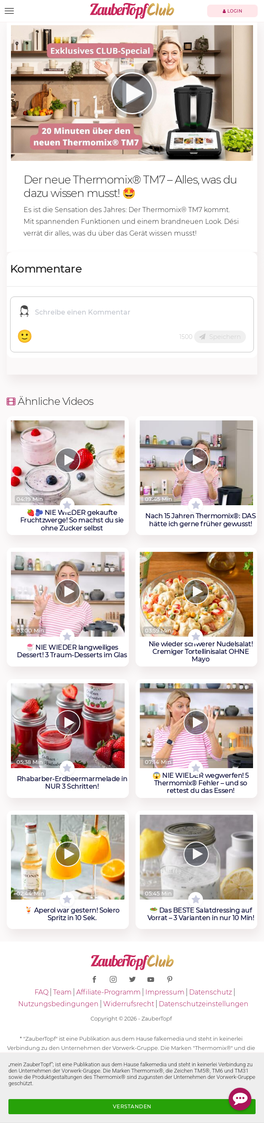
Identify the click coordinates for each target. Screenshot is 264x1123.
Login (233, 11)
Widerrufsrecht (128, 1004)
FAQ (41, 992)
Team (62, 992)
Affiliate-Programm (108, 992)
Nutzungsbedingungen (58, 1004)
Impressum (164, 992)
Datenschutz (210, 992)
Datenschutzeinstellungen (203, 1004)
